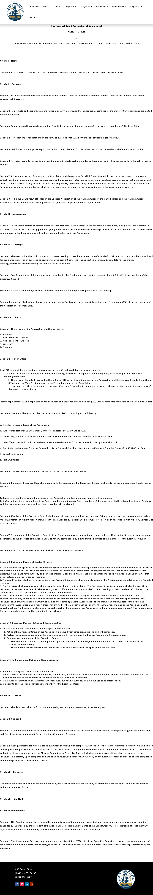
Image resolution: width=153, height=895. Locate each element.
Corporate (69, 6)
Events (57, 6)
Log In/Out (135, 6)
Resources (101, 6)
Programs (85, 6)
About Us (34, 6)
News (45, 6)
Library (33, 17)
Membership (118, 6)
